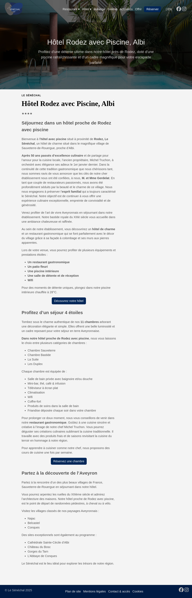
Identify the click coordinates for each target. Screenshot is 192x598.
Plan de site (73, 591)
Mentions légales (94, 591)
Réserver (152, 9)
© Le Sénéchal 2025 (18, 590)
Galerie (112, 9)
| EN (169, 9)
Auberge (99, 9)
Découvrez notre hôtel (69, 301)
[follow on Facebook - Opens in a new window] (178, 9)
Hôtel (86, 9)
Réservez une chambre (68, 461)
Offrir (138, 9)
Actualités (126, 9)
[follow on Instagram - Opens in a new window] (184, 9)
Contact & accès (119, 591)
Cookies (137, 591)
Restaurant (70, 9)
